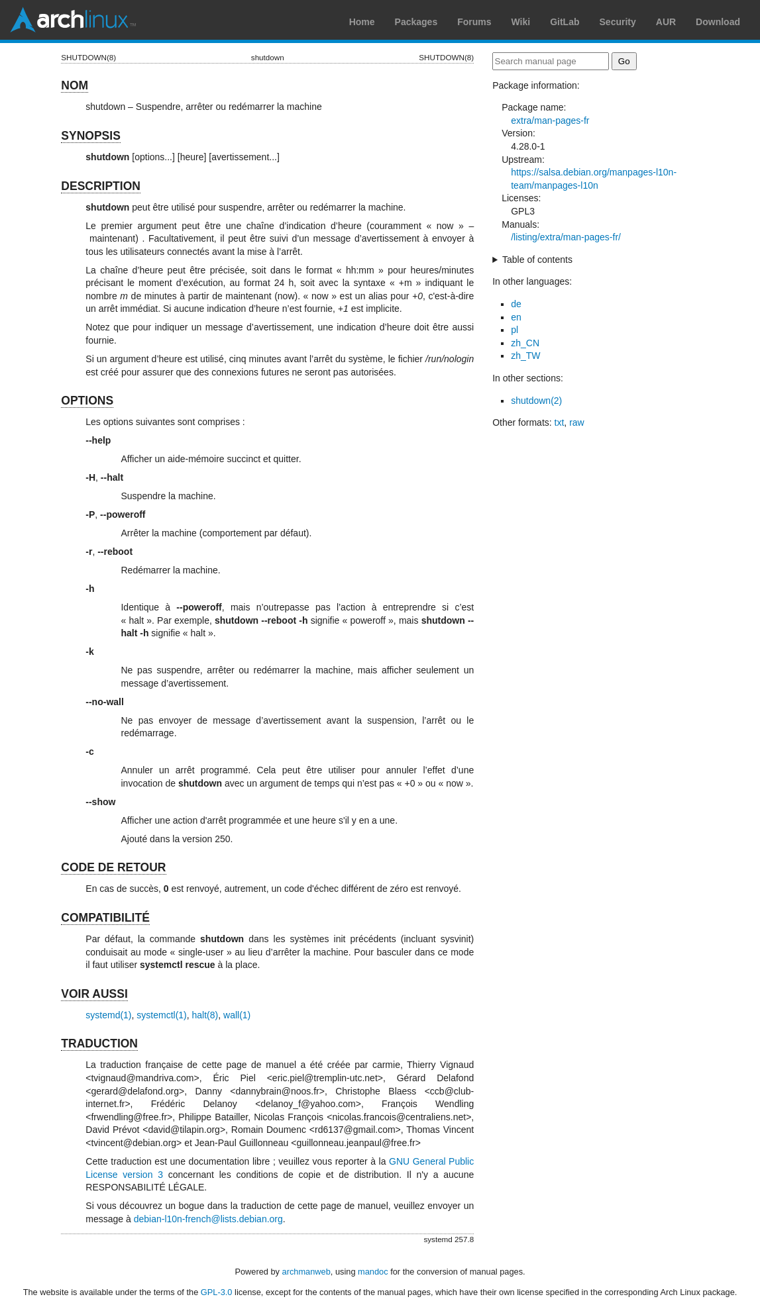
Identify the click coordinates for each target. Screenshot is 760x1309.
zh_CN (525, 343)
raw (576, 422)
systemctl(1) (161, 1015)
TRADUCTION (99, 1043)
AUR (666, 22)
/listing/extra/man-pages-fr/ (566, 237)
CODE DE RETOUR (113, 867)
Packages (416, 22)
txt (560, 422)
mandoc (373, 1272)
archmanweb (306, 1272)
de (516, 304)
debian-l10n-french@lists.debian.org (208, 1219)
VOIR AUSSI (94, 993)
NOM (74, 85)
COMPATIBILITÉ (105, 917)
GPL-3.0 (217, 1292)
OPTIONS (87, 400)
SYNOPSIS (90, 135)
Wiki (521, 22)
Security (618, 22)
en (516, 317)
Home (362, 22)
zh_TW (525, 355)
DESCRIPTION (100, 186)
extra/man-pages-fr (550, 120)
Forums (474, 22)
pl (514, 329)
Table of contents (537, 259)
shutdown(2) (536, 400)
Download (718, 22)
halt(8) (205, 1015)
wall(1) (236, 1015)
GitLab (564, 22)
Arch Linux (73, 20)
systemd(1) (108, 1015)
